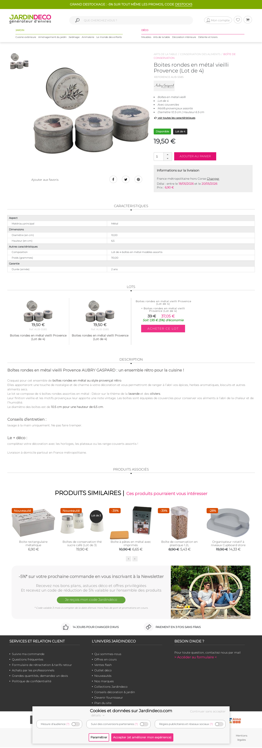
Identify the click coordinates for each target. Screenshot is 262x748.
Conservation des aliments (200, 54)
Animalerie (88, 37)
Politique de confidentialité (31, 682)
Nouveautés (102, 676)
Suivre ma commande (28, 654)
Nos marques (104, 682)
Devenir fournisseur (108, 698)
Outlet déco (103, 671)
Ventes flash (103, 665)
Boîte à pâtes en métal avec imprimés (131, 543)
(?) (67, 724)
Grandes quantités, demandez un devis (40, 676)
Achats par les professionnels (33, 671)
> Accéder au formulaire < (195, 658)
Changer (213, 179)
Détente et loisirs (207, 37)
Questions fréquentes (27, 660)
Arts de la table (161, 37)
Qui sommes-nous (107, 654)
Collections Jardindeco (111, 687)
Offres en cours (105, 660)
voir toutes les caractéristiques (174, 117)
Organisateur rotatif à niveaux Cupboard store (228, 543)
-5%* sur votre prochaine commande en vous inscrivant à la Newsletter (91, 576)
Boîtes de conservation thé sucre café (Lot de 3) (82, 543)
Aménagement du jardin (52, 37)
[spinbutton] (162, 156)
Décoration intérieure (184, 37)
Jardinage (74, 37)
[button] (168, 154)
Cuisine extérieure (25, 37)
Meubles (146, 37)
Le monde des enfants (109, 37)
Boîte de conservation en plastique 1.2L (179, 543)
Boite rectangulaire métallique (33, 543)
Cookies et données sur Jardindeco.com (131, 710)
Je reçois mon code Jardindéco (91, 600)
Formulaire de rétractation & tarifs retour (42, 665)
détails (98, 715)
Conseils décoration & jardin (114, 692)
